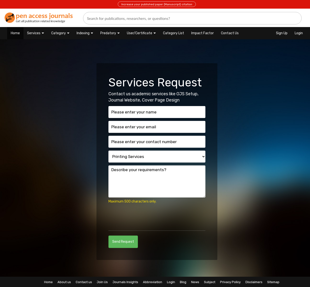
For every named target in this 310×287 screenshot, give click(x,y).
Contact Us (230, 33)
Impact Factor (202, 33)
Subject (209, 282)
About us (64, 282)
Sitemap (273, 282)
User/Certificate (139, 33)
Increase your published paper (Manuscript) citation (156, 4)
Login (299, 33)
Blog (183, 282)
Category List (173, 33)
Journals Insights (125, 282)
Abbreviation (152, 282)
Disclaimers (253, 282)
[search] (192, 18)
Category (58, 33)
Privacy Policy (230, 282)
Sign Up (281, 33)
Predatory (108, 33)
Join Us (102, 282)
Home (15, 33)
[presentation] (144, 216)
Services (33, 33)
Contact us (84, 282)
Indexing (83, 33)
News (195, 282)
